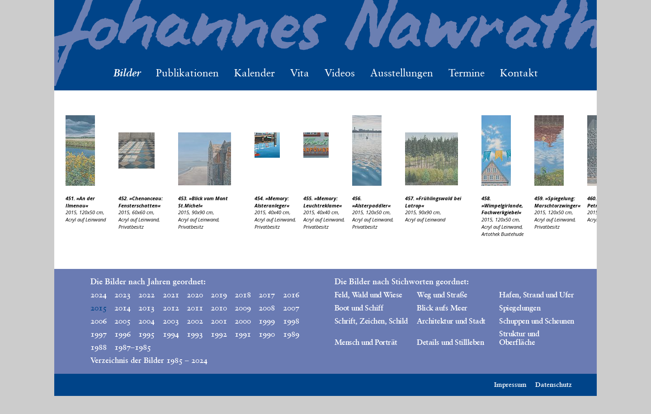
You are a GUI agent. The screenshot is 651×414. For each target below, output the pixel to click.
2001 (219, 320)
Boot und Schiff (359, 307)
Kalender (254, 72)
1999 (267, 320)
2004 (146, 320)
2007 (291, 307)
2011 (195, 307)
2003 (171, 320)
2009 (243, 307)
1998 (291, 320)
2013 (146, 307)
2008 (267, 307)
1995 (146, 334)
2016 (291, 294)
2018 (243, 294)
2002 (195, 320)
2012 (171, 307)
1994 (171, 334)
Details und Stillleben (450, 342)
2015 (98, 307)
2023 (122, 294)
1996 (122, 334)
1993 (195, 334)
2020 (195, 294)
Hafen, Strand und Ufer (536, 294)
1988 (98, 347)
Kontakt (519, 72)
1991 (243, 334)
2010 (219, 307)
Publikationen (187, 72)
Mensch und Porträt (366, 342)
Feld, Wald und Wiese (368, 294)
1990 (267, 334)
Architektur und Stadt (451, 320)
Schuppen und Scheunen (536, 320)
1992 (219, 334)
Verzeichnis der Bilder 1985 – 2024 (149, 360)
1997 (98, 334)
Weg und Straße (442, 294)
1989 (291, 334)
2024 (98, 294)
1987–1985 (124, 347)
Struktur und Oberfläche (519, 338)
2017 (267, 294)
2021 (171, 294)
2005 (122, 320)
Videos (340, 72)
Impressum (510, 384)
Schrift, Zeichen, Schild (371, 320)
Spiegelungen (519, 307)
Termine (466, 72)
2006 (98, 320)
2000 (243, 320)
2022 (146, 294)
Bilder (127, 72)
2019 (219, 294)
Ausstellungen (401, 72)
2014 (122, 307)
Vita (299, 72)
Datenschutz (553, 384)
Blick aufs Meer (442, 307)
